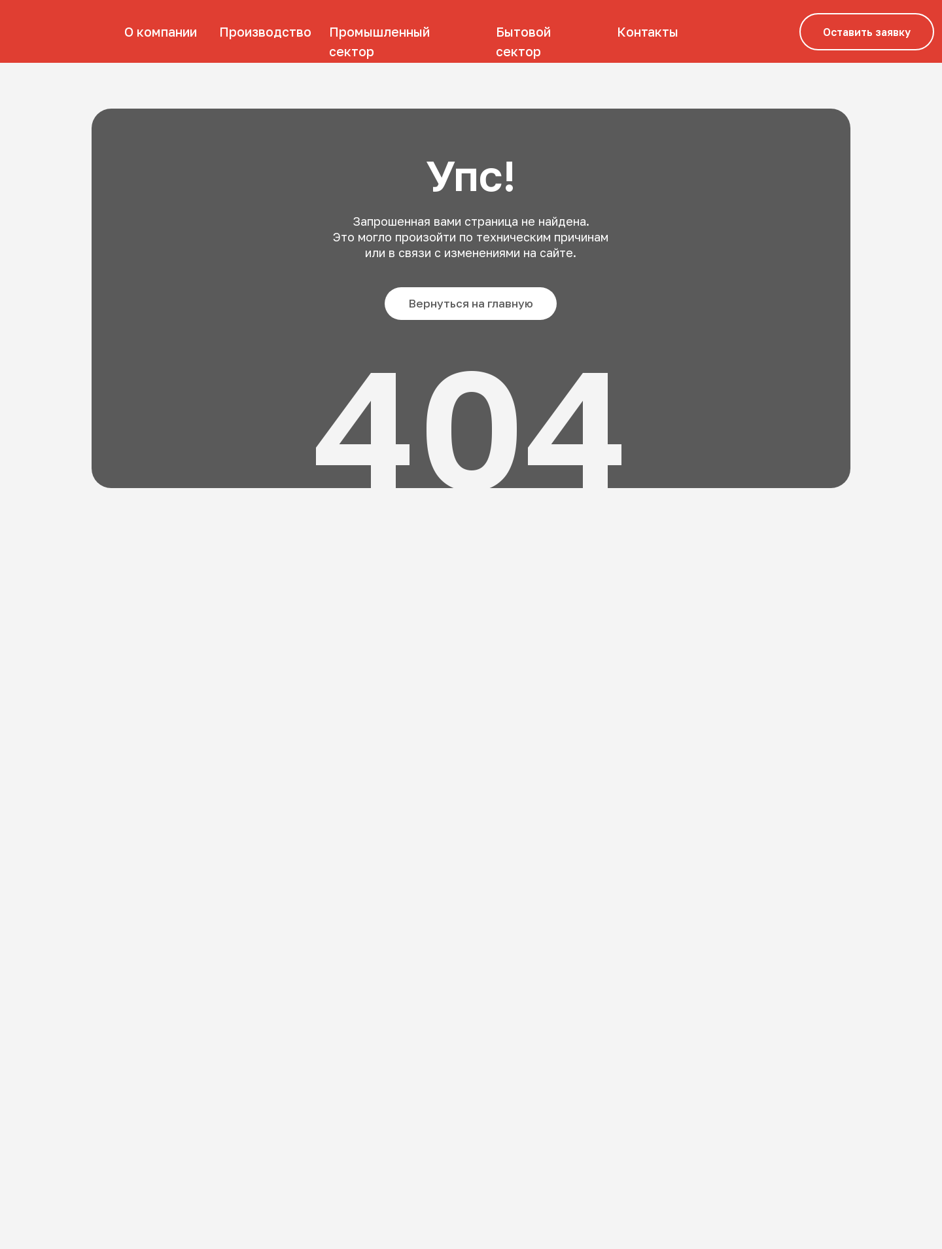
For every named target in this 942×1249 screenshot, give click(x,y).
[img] (55, 31)
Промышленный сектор (379, 41)
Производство (265, 31)
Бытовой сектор (523, 41)
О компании (160, 31)
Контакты (647, 31)
